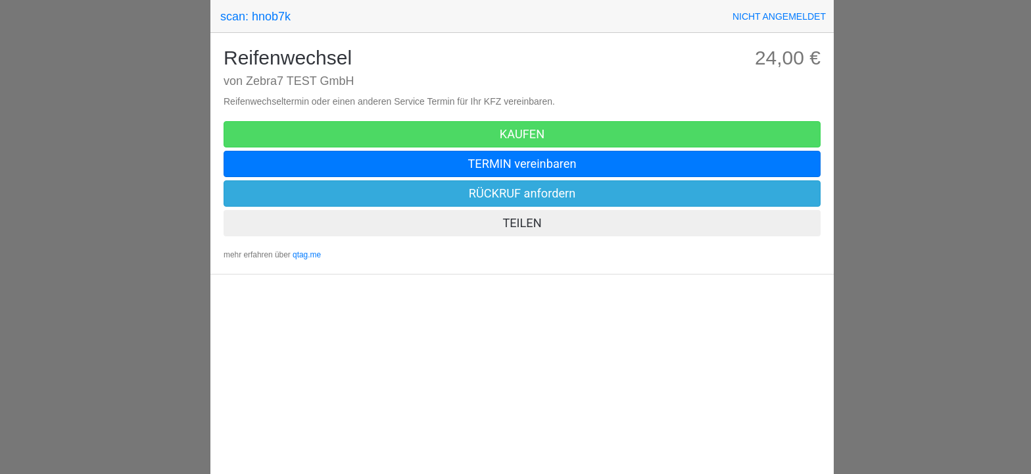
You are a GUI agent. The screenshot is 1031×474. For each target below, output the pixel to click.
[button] (779, 16)
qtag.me (307, 254)
